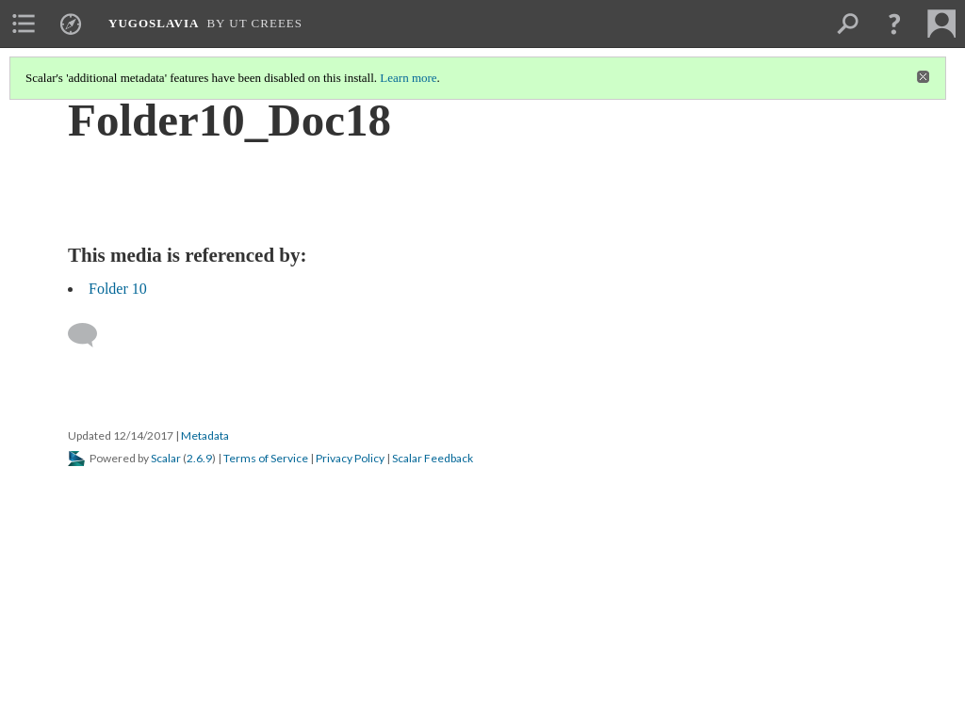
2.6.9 (199, 458)
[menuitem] (23, 23)
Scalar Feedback (432, 458)
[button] (894, 23)
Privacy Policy (350, 458)
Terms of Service (265, 458)
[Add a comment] (91, 335)
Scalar (166, 458)
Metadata (205, 435)
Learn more (408, 78)
